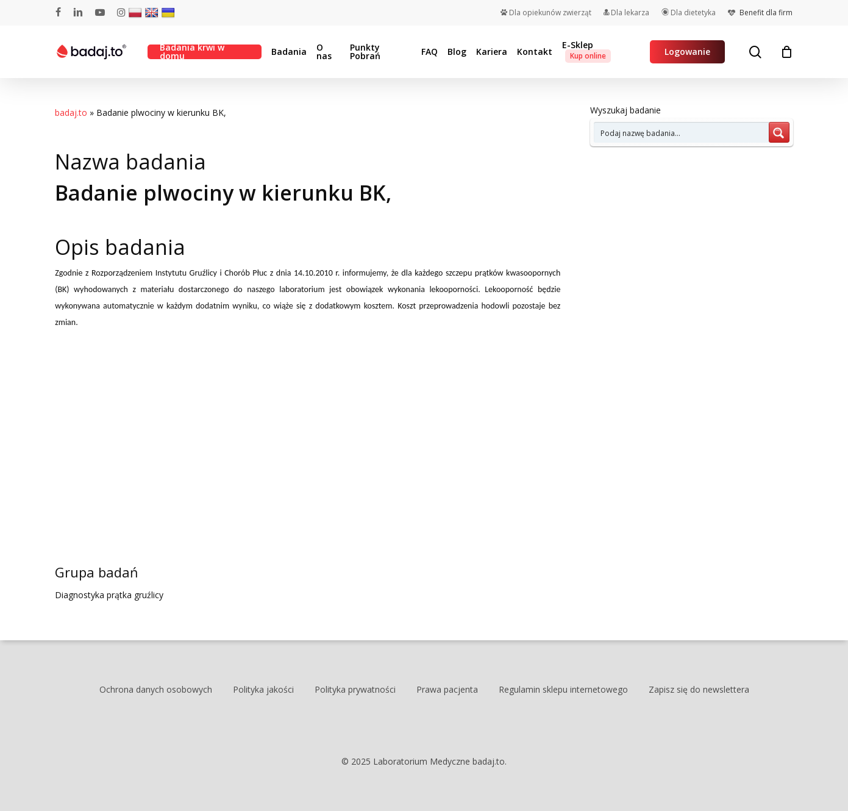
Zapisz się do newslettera (699, 689)
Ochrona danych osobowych (155, 689)
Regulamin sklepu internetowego (563, 689)
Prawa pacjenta (447, 689)
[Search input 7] (681, 132)
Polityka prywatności (355, 689)
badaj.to (71, 112)
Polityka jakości (263, 689)
